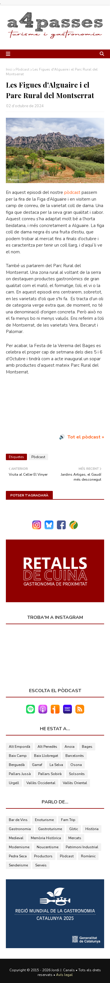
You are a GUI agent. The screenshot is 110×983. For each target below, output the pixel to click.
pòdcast (72, 192)
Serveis (41, 865)
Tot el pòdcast (84, 437)
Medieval (16, 838)
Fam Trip (68, 820)
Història (92, 829)
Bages (87, 746)
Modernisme (19, 847)
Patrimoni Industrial (82, 847)
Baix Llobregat (46, 755)
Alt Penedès (47, 746)
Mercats (74, 838)
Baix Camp (18, 755)
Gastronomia (20, 829)
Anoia (70, 746)
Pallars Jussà (20, 774)
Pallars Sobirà (50, 774)
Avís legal (64, 974)
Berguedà (17, 764)
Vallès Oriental (75, 783)
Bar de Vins (18, 820)
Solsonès (77, 774)
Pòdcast (22, 69)
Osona (76, 764)
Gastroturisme (50, 829)
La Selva (56, 764)
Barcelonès (74, 755)
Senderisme (18, 865)
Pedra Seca (18, 856)
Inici (9, 69)
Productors (43, 856)
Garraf (37, 764)
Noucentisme (47, 847)
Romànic (88, 856)
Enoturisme (44, 820)
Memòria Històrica (46, 838)
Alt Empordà (19, 746)
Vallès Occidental (40, 783)
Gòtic (73, 829)
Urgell (14, 783)
